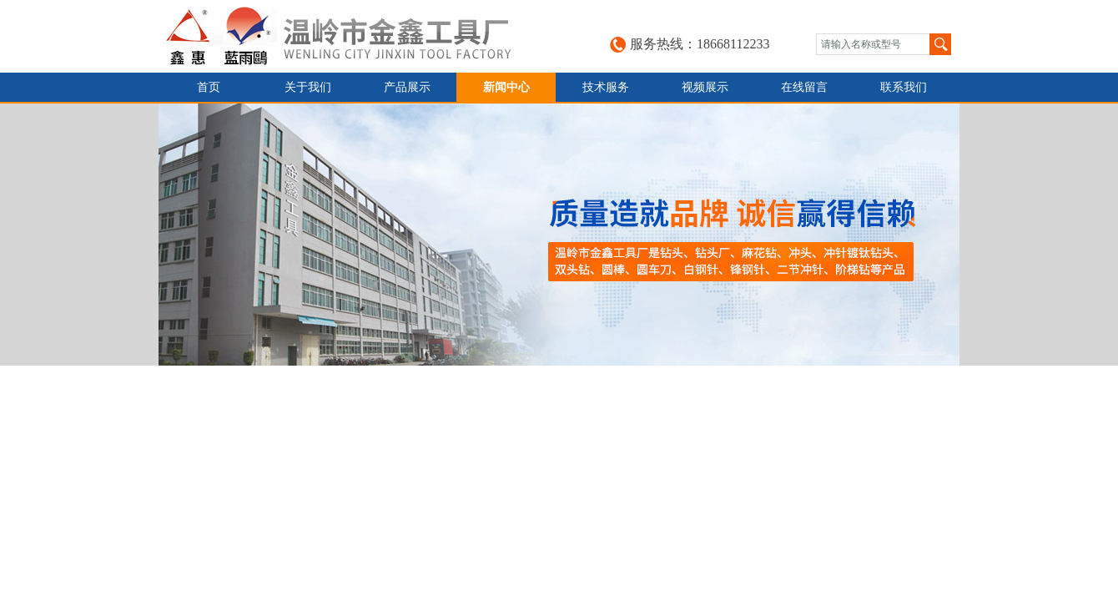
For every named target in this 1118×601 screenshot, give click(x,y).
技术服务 (605, 87)
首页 (208, 87)
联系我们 (903, 87)
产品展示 (407, 87)
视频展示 (705, 87)
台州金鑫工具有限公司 (355, 36)
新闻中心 (506, 87)
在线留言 (804, 87)
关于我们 (308, 87)
